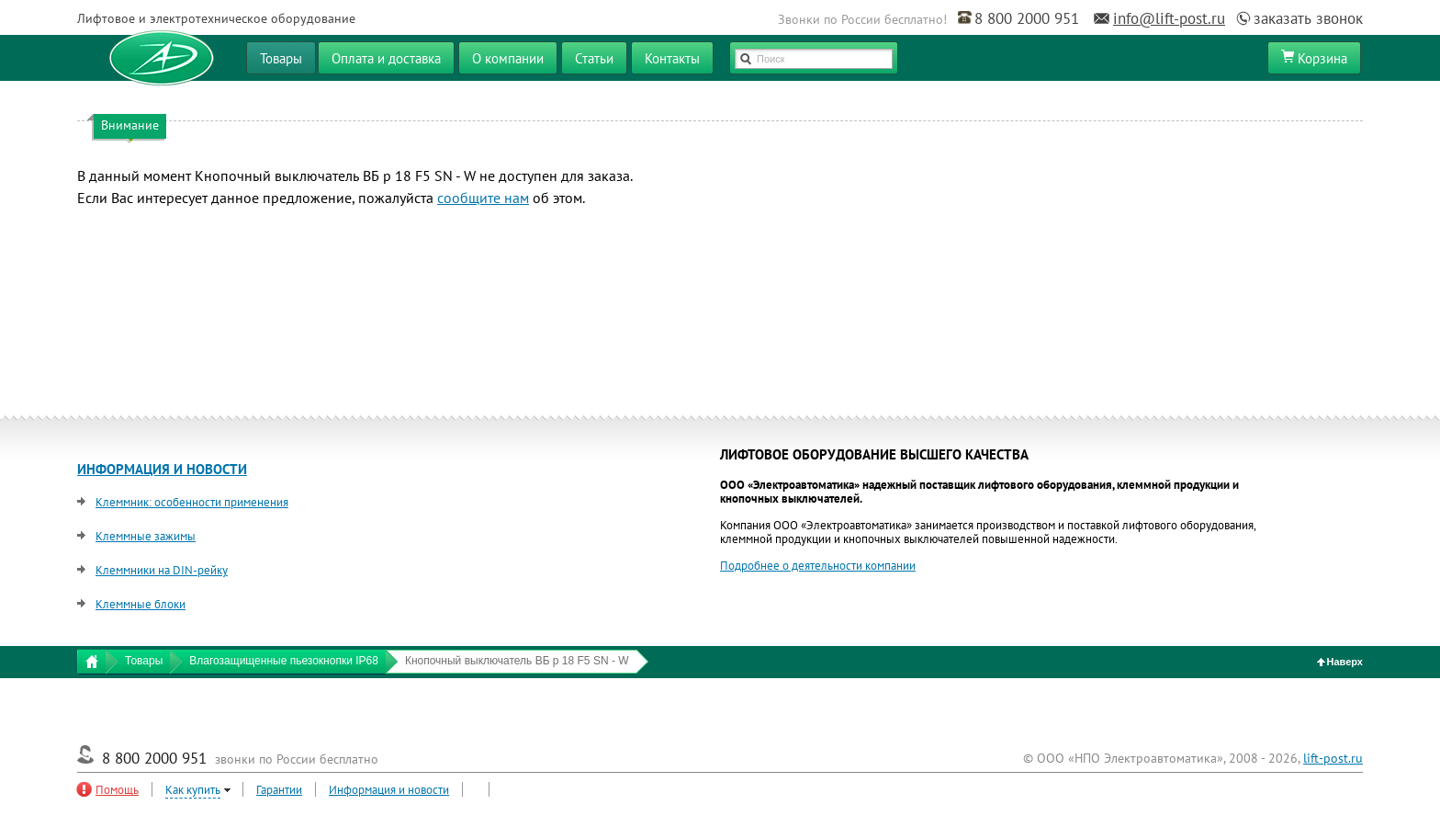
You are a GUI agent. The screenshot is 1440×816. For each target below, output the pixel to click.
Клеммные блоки (141, 604)
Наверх (1340, 661)
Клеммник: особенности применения (192, 502)
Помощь (117, 790)
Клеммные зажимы (146, 536)
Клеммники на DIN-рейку (162, 570)
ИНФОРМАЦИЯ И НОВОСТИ (162, 469)
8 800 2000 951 (1026, 18)
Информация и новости (389, 790)
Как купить (192, 790)
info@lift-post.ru (1169, 18)
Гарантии (279, 790)
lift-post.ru (1333, 758)
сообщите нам (483, 197)
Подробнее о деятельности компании (818, 565)
